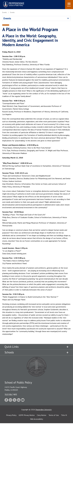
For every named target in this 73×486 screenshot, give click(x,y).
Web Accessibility (36, 419)
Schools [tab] (9, 352)
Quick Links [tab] (12, 346)
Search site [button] (32, 3)
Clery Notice (41, 415)
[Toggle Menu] (69, 4)
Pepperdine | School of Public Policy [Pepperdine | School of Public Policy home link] (11, 3)
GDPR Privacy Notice (27, 415)
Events (7, 18)
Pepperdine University (43, 409)
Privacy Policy (11, 415)
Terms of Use (54, 415)
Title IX (64, 415)
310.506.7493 (11, 394)
